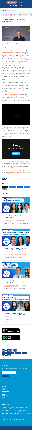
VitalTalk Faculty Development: (10, 127)
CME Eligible (5, 198)
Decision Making (10, 285)
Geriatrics (8, 254)
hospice (15, 350)
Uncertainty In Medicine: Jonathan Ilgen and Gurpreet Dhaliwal (15, 281)
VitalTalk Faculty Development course (10, 52)
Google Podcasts (5, 391)
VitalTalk (8, 355)
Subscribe (22, 2)
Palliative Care (8, 221)
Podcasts (11, 198)
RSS (2, 399)
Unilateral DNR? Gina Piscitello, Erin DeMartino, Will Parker (13, 216)
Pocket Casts (5, 396)
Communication (6, 45)
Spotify (3, 388)
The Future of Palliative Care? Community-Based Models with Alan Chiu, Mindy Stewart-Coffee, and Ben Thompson (15, 250)
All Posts (5, 220)
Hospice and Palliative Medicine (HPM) (18, 45)
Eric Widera (15, 43)
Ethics (14, 220)
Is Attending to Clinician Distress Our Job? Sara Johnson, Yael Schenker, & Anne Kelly (15, 314)
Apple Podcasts (5, 385)
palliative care (18, 353)
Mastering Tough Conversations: (11, 94)
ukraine (3, 355)
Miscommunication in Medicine (8, 353)
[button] (29, 10)
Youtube (3, 397)
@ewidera (11, 48)
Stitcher (3, 393)
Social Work (8, 319)
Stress (11, 319)
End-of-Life (11, 220)
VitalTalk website (22, 171)
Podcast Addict (5, 390)
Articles (4, 179)
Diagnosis (14, 285)
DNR (7, 220)
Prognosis (16, 286)
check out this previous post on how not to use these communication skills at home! (16, 173)
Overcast (4, 386)
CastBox (3, 394)
